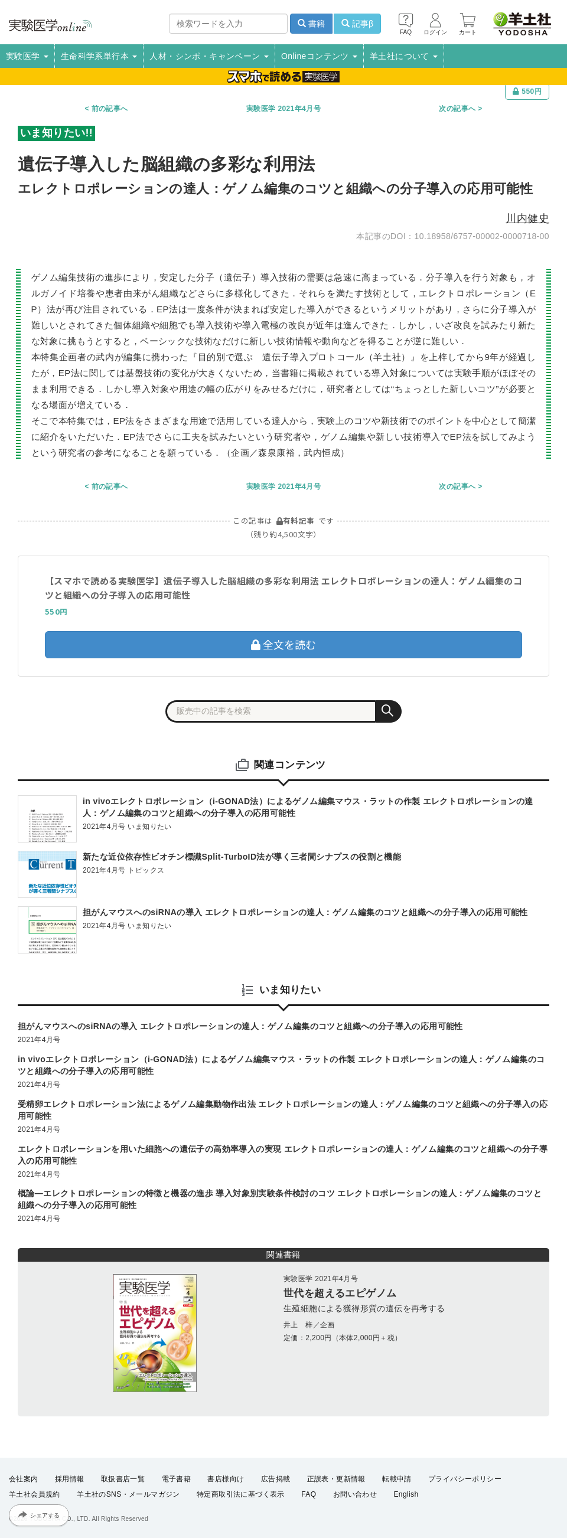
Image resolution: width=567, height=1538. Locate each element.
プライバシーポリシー (464, 1479)
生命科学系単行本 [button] (99, 56)
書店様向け (225, 1479)
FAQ (308, 1494)
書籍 (311, 23)
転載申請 (397, 1479)
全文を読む (283, 644)
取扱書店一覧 (123, 1479)
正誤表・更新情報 (336, 1479)
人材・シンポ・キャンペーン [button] (209, 56)
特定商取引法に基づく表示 (241, 1494)
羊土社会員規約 (34, 1494)
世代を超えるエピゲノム (340, 1293)
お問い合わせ (355, 1494)
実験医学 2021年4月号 (283, 109)
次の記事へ (457, 109)
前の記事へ (110, 109)
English (405, 1494)
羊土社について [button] (404, 56)
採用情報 (69, 1479)
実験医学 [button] (27, 56)
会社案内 (23, 1479)
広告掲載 (276, 1479)
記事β (357, 23)
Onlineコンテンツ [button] (319, 56)
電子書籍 (176, 1479)
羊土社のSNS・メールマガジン (128, 1494)
